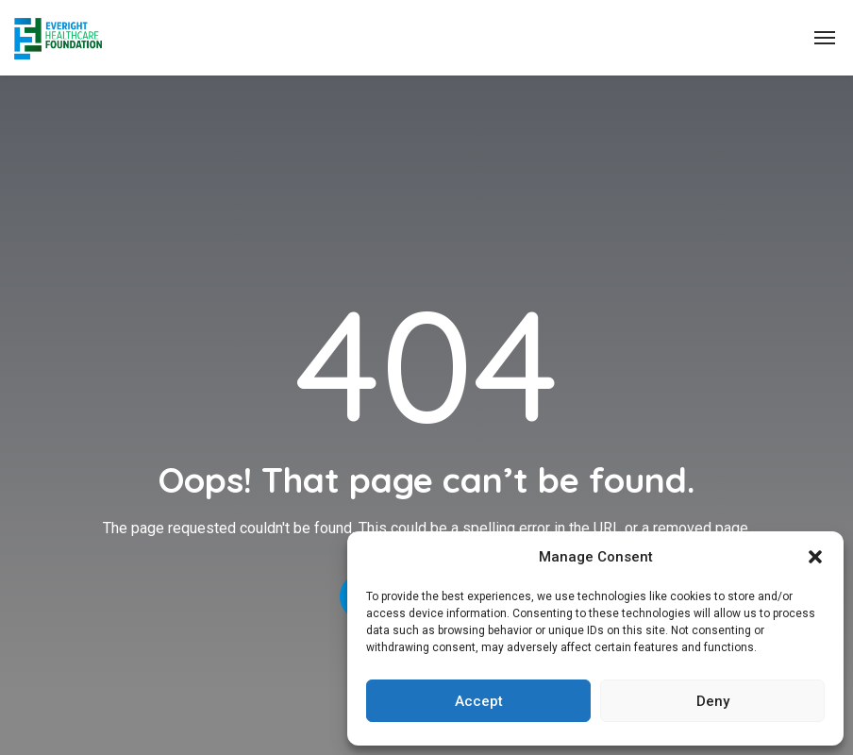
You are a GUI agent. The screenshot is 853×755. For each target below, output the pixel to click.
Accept (479, 701)
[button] (815, 556)
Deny (712, 701)
